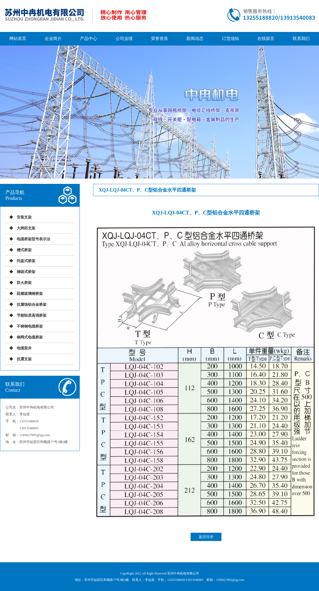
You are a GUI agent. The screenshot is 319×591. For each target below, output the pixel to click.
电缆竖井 (24, 348)
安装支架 (24, 217)
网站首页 (17, 38)
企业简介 (53, 38)
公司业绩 (124, 38)
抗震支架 (24, 359)
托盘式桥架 (26, 261)
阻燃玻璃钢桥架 (30, 294)
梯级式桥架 (26, 272)
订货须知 (230, 38)
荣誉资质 (159, 38)
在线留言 (265, 38)
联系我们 (301, 38)
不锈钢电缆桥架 (30, 326)
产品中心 (88, 38)
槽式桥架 (24, 250)
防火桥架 (24, 283)
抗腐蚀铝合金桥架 (32, 305)
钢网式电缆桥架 (30, 337)
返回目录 (206, 537)
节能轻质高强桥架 (32, 315)
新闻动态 (194, 38)
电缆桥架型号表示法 (33, 239)
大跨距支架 (26, 228)
